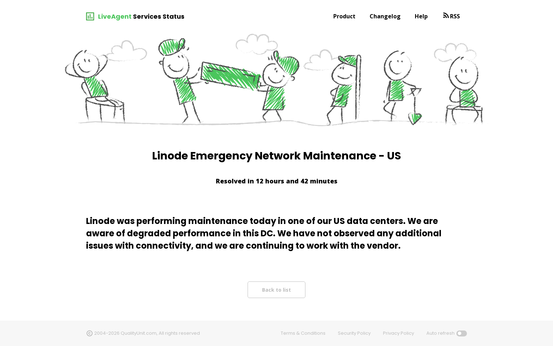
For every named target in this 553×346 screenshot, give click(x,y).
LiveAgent (115, 16)
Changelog (385, 16)
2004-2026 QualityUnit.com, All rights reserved (147, 333)
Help (421, 16)
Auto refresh (440, 333)
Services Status (158, 16)
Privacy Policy (398, 333)
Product (344, 16)
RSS (455, 16)
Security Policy (354, 333)
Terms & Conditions (303, 333)
